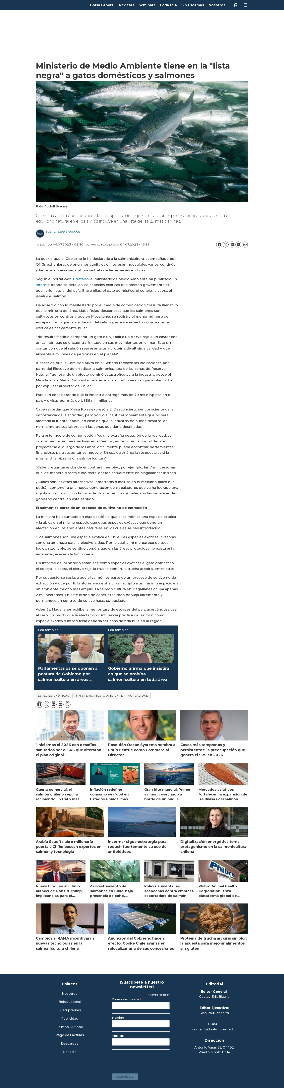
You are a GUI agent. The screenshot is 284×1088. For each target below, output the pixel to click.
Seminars (147, 5)
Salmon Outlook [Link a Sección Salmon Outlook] (69, 1027)
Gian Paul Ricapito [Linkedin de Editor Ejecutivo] (214, 1013)
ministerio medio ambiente (98, 695)
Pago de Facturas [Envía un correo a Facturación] (69, 1035)
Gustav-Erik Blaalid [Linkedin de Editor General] (214, 997)
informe (43, 285)
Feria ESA (168, 5)
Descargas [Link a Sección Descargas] (69, 1043)
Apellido (118, 1036)
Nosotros (217, 5)
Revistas (126, 5)
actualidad (138, 695)
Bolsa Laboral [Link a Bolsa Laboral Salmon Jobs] (70, 1002)
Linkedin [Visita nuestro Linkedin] (70, 1052)
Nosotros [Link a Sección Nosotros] (69, 994)
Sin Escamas (192, 5)
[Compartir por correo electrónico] (238, 244)
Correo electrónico (127, 999)
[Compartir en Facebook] (219, 244)
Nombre (118, 1017)
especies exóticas (53, 695)
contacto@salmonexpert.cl (214, 1029)
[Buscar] (236, 5)
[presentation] (142, 1060)
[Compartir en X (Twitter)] (226, 244)
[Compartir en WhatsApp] (245, 244)
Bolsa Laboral (102, 5)
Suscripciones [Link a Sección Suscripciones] (70, 1010)
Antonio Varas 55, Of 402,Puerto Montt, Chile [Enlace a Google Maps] (214, 1050)
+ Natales (81, 279)
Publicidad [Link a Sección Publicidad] (69, 1018)
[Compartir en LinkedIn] (232, 244)
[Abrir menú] (245, 5)
